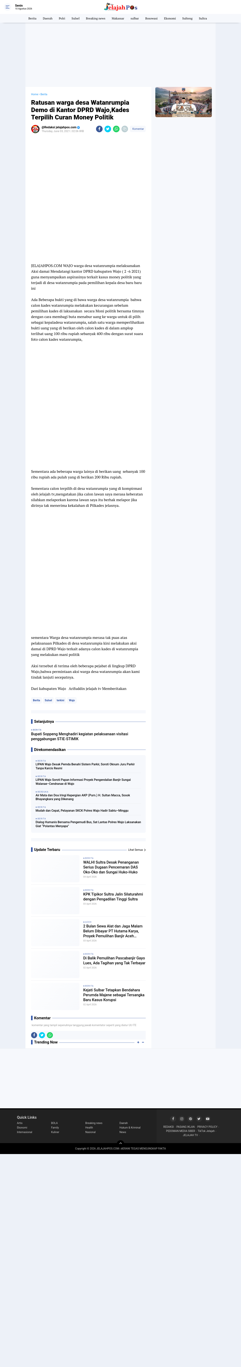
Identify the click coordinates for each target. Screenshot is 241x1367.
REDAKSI (168, 1126)
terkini (60, 700)
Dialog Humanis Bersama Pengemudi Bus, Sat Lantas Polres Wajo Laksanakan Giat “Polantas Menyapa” (88, 824)
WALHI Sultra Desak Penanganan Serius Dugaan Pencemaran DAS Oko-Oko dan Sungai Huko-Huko (111, 867)
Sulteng (187, 18)
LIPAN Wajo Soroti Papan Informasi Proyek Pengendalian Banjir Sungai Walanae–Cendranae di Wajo (83, 782)
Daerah (48, 18)
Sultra (203, 18)
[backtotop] (120, 1144)
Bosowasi (151, 18)
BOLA (54, 1123)
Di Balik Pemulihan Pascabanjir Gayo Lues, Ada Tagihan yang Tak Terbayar (114, 960)
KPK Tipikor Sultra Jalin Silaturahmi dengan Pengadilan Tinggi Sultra (113, 896)
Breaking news (95, 18)
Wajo (72, 700)
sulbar (135, 18)
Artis (19, 1123)
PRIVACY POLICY (207, 1126)
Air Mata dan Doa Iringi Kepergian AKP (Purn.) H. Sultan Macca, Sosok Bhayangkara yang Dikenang (83, 797)
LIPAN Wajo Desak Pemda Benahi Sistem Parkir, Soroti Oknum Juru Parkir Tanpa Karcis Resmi (85, 766)
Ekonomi (170, 18)
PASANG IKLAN (185, 1126)
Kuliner (55, 1132)
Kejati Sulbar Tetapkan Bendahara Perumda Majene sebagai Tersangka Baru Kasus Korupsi (113, 995)
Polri (62, 18)
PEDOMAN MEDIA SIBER (180, 1130)
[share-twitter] (107, 129)
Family (55, 1127)
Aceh (88, 922)
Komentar (138, 128)
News (123, 1132)
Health (89, 1127)
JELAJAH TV (190, 1135)
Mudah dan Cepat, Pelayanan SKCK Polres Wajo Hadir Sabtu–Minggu (82, 810)
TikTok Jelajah (206, 1130)
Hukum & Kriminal (130, 1127)
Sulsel (75, 18)
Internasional (24, 1132)
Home (34, 94)
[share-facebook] (99, 129)
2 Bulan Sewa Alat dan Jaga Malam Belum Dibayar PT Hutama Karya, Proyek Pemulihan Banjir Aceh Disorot (113, 931)
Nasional (90, 1132)
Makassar (118, 18)
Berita (32, 18)
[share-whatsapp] (116, 129)
